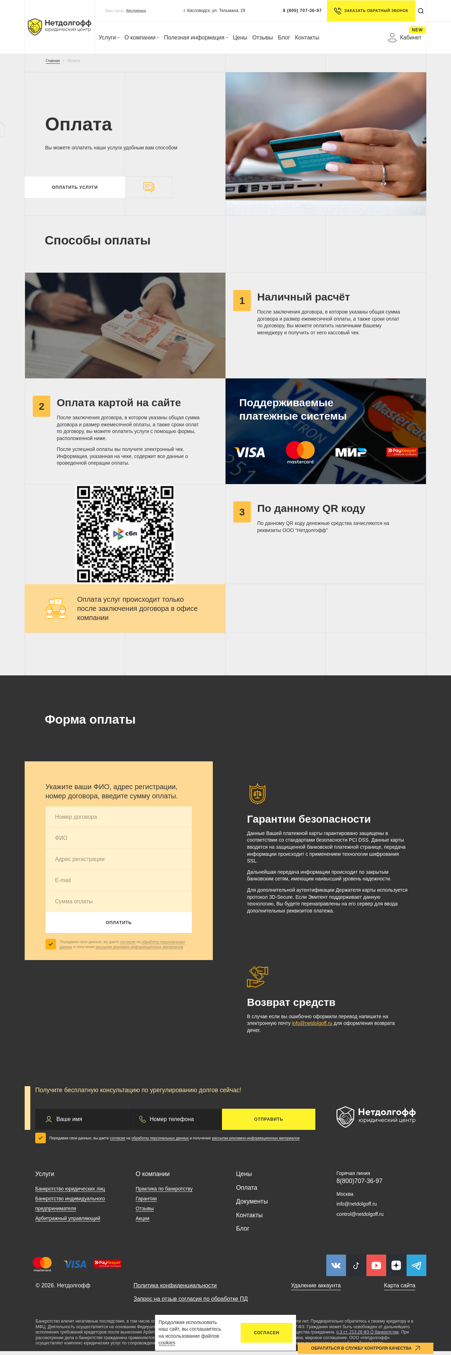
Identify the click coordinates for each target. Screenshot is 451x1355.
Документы (252, 1205)
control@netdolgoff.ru (360, 1218)
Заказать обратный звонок (368, 10)
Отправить (268, 1123)
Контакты (307, 38)
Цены (240, 38)
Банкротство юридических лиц (70, 1192)
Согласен (266, 1332)
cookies (167, 1342)
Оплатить (119, 926)
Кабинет (404, 38)
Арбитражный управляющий (67, 1222)
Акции (142, 1222)
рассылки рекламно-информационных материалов (139, 950)
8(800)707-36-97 (359, 1184)
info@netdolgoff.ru (312, 1027)
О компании (141, 38)
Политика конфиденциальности (175, 1289)
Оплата (246, 1191)
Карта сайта (399, 1289)
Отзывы (262, 38)
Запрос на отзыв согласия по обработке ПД (191, 1302)
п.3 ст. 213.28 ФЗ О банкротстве (367, 1336)
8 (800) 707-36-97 (299, 10)
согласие (128, 945)
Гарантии (146, 1202)
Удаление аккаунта (316, 1289)
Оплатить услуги (75, 189)
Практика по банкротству (164, 1192)
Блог (284, 38)
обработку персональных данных (160, 1142)
